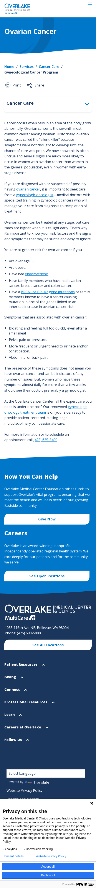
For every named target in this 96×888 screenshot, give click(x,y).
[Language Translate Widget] (46, 773)
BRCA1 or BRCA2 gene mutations (48, 292)
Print (12, 85)
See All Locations (48, 645)
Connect (15, 691)
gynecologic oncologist (34, 194)
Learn (13, 716)
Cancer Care (49, 66)
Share (35, 85)
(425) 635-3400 (45, 439)
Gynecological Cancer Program (31, 72)
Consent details (13, 856)
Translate (37, 782)
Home (9, 66)
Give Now (47, 519)
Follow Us (16, 741)
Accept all (48, 866)
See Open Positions (47, 576)
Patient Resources (24, 666)
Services (27, 66)
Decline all (48, 875)
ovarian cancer (28, 189)
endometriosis (36, 274)
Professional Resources (29, 703)
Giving (13, 678)
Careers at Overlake (26, 729)
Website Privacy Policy (24, 790)
